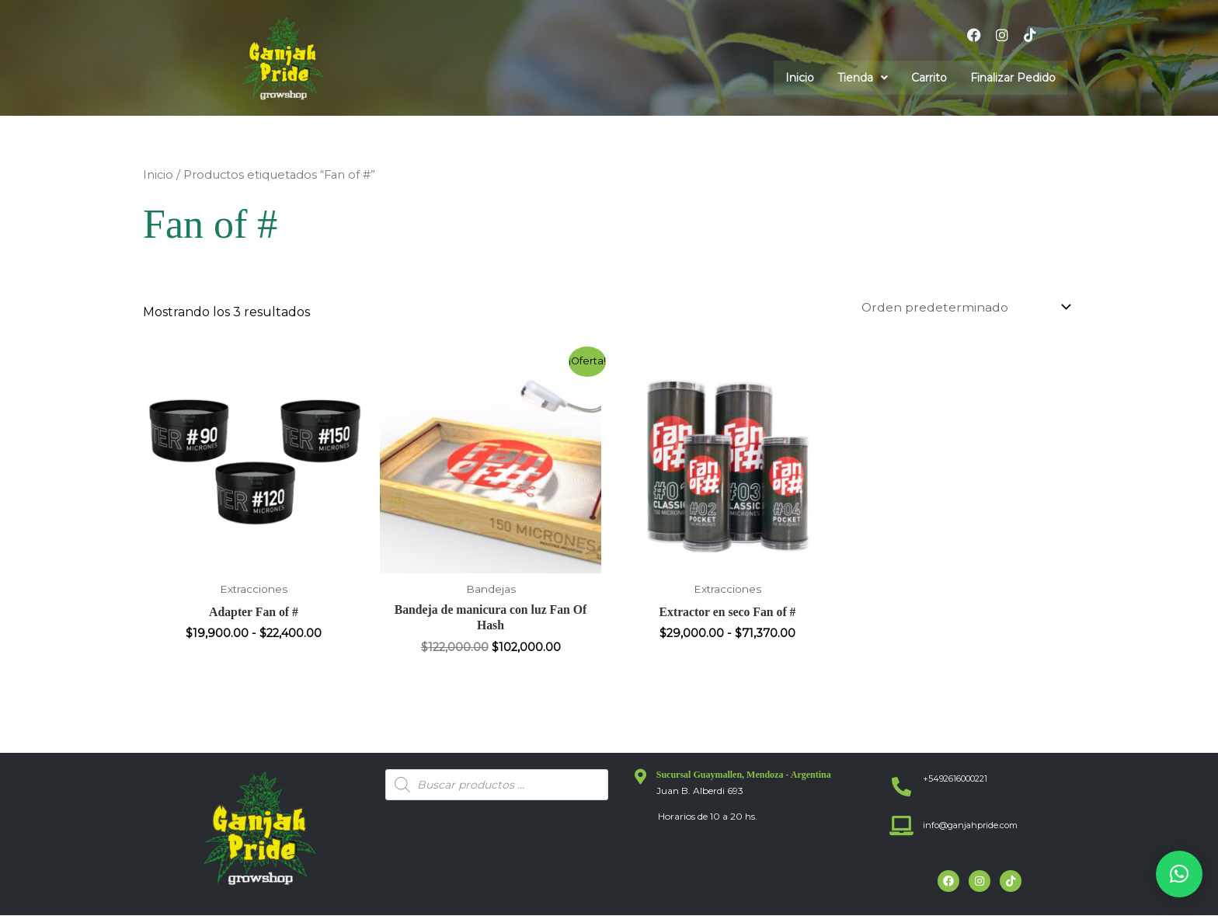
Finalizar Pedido (1013, 78)
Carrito (929, 78)
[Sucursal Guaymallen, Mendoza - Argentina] (641, 778)
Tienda (862, 78)
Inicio (799, 78)
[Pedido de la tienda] (963, 307)
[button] (863, 78)
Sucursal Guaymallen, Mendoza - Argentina (743, 776)
